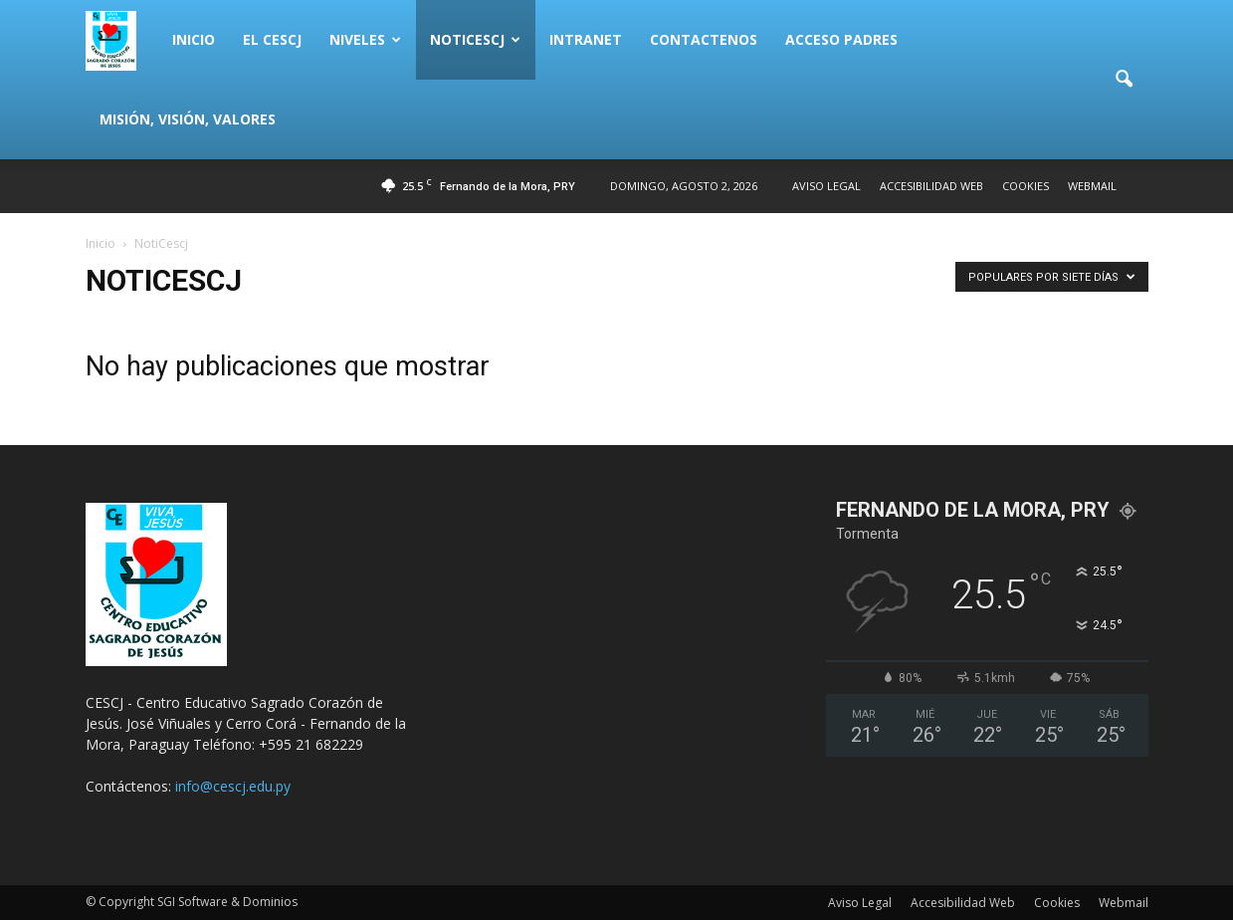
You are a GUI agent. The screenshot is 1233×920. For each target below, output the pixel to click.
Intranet (585, 39)
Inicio (193, 39)
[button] (1124, 80)
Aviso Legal (826, 185)
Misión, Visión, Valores (188, 119)
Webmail (1092, 185)
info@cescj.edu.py (233, 786)
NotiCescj (475, 39)
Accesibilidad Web (931, 185)
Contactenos (703, 39)
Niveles (365, 39)
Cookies (1025, 185)
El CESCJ (272, 39)
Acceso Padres (841, 39)
